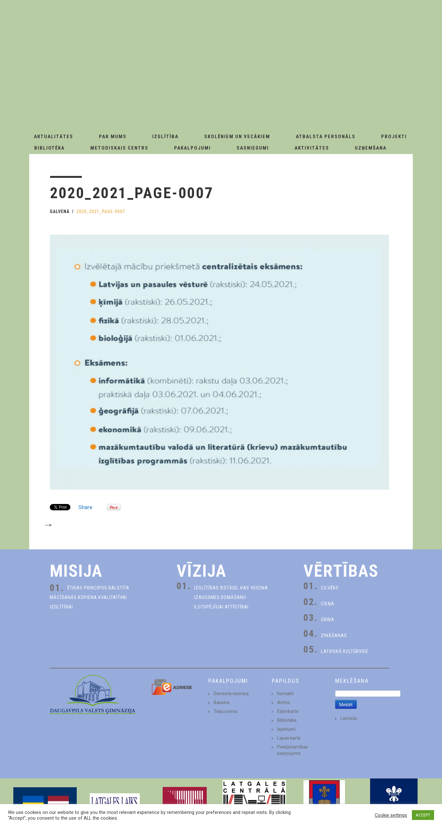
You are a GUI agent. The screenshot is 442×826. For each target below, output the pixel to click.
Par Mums (113, 136)
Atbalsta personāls (325, 136)
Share (85, 507)
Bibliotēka (49, 148)
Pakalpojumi (192, 148)
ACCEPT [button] (423, 815)
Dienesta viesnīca (231, 693)
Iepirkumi (286, 729)
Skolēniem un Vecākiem (237, 136)
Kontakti (285, 693)
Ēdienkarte (288, 711)
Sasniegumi (253, 148)
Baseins (222, 702)
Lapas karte (289, 738)
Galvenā (59, 211)
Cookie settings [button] (391, 815)
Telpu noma (225, 711)
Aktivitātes (312, 148)
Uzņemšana (371, 148)
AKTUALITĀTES (53, 136)
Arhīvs (283, 702)
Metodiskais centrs (119, 148)
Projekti (394, 136)
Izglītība (165, 136)
